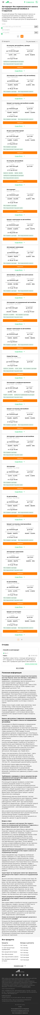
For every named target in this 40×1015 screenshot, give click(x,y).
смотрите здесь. (26, 986)
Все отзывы (20, 668)
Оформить (20, 122)
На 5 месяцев (24, 955)
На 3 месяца (24, 950)
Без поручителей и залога (10, 957)
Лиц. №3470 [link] (17, 357)
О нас (20, 1006)
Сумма (3, 24)
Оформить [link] (20, 67)
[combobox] (31, 41)
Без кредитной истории (9, 952)
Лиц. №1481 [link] (16, 221)
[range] (20, 26)
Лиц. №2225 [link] (18, 384)
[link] (12, 975)
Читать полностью (31, 664)
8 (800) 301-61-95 (6, 995)
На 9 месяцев (24, 960)
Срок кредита (6, 29)
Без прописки (6, 963)
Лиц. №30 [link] (18, 276)
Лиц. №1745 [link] (17, 304)
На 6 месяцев (24, 957)
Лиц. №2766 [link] (16, 330)
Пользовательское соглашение (20, 1008)
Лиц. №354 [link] (18, 104)
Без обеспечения (7, 954)
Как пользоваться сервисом (20, 1013)
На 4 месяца (24, 952)
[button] (3, 2)
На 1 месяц (23, 945)
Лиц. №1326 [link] (17, 47)
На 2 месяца (24, 948)
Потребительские (7, 945)
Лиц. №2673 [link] (14, 77)
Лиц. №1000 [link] (16, 191)
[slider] (20, 28)
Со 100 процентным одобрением (8, 948)
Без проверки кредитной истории (10, 960)
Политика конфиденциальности (20, 1010)
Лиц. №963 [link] (17, 132)
